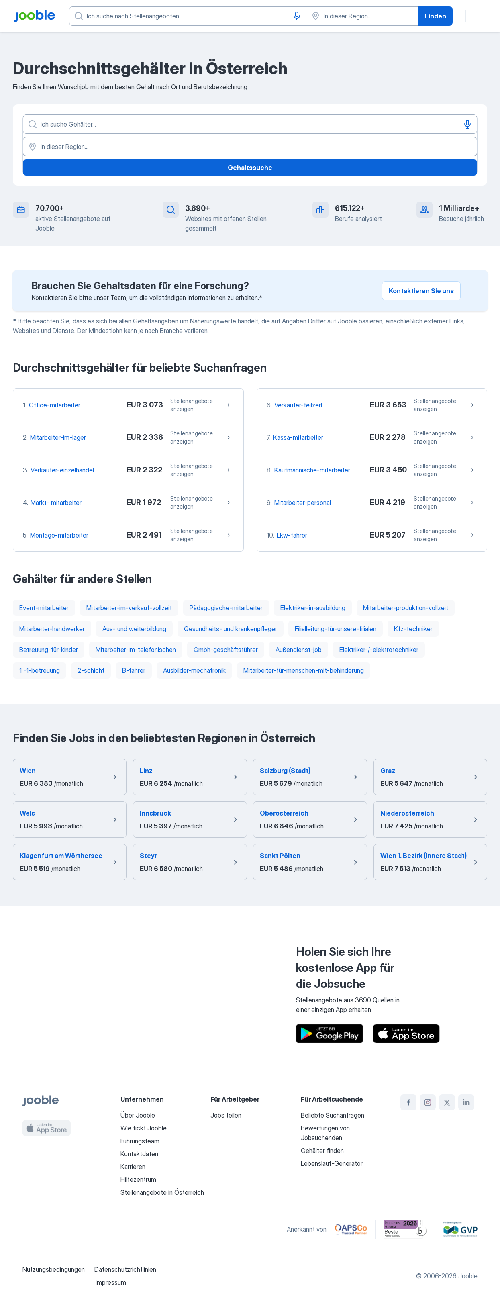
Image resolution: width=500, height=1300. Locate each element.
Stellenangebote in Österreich (162, 1192)
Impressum (111, 1282)
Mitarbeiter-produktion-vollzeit (405, 608)
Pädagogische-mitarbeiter (226, 608)
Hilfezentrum (138, 1179)
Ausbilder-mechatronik (194, 670)
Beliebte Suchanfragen (332, 1115)
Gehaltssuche (250, 168)
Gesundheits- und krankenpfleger (230, 629)
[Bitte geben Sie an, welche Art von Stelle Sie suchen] (187, 16)
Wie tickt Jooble (143, 1128)
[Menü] (482, 16)
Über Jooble (137, 1115)
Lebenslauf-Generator (332, 1163)
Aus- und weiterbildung (134, 629)
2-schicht (91, 670)
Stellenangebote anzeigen (201, 404)
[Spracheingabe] (297, 16)
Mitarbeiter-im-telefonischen (136, 650)
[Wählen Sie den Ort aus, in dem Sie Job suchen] (362, 16)
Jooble (468, 1276)
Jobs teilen (225, 1115)
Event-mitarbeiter (44, 608)
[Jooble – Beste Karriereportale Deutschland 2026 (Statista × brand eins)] (405, 1229)
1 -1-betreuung (39, 670)
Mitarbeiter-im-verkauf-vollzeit (129, 608)
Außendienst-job (299, 650)
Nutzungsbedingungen (53, 1269)
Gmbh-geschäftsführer (226, 650)
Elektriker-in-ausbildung (312, 608)
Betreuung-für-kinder (48, 650)
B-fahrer (133, 670)
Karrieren (132, 1167)
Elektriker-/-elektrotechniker (378, 650)
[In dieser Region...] (250, 146)
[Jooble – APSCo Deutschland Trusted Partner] (351, 1229)
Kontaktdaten (139, 1154)
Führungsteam (139, 1141)
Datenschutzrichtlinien (125, 1269)
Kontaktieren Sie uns (421, 291)
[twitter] (447, 1102)
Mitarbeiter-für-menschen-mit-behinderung (303, 670)
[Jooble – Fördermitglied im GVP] (460, 1229)
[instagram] (428, 1102)
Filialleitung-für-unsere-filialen (335, 629)
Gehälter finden (322, 1151)
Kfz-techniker (413, 629)
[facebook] (408, 1102)
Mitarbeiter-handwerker (52, 629)
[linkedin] (466, 1102)
